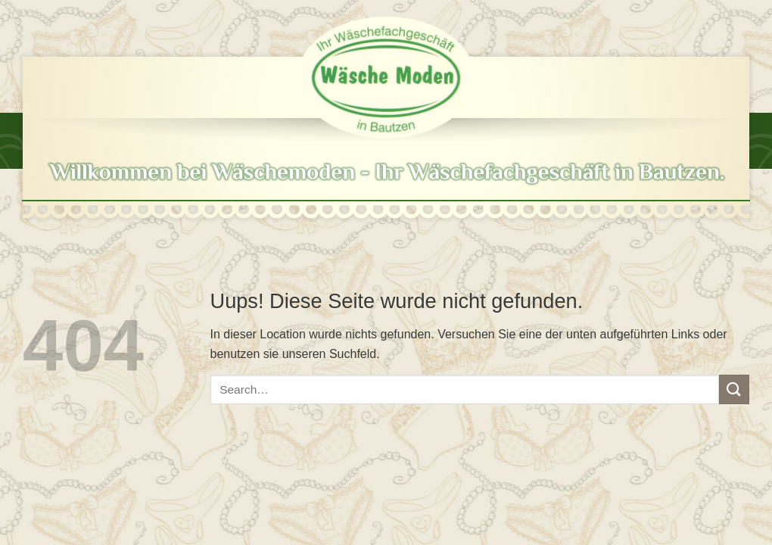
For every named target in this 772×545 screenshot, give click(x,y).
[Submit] (734, 389)
